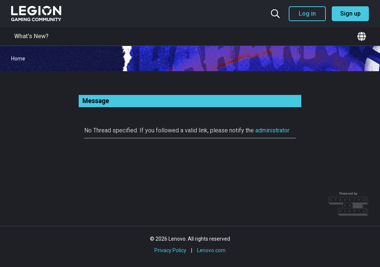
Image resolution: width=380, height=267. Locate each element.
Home (18, 59)
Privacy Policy (170, 250)
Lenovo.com (211, 250)
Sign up (350, 13)
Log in (307, 13)
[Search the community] (275, 13)
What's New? (31, 36)
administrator (272, 130)
